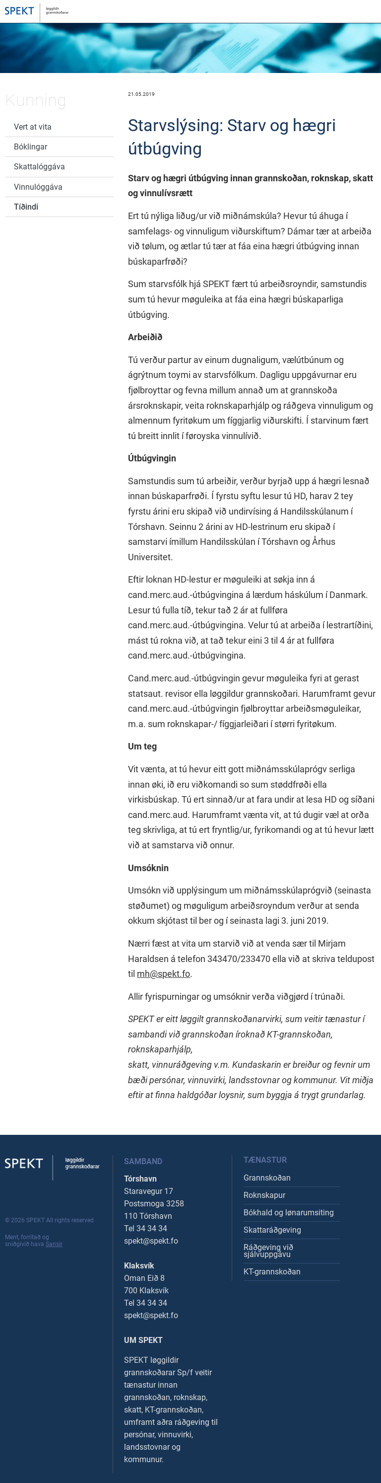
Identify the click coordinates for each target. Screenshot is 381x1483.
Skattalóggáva (39, 166)
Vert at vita (33, 127)
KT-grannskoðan (272, 1271)
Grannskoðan (267, 1178)
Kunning (35, 100)
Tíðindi (26, 207)
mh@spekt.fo (163, 973)
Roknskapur (264, 1195)
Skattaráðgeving (272, 1230)
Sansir (54, 1244)
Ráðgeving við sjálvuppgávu (268, 1251)
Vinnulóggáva (38, 187)
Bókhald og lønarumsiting (289, 1212)
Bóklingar (30, 146)
